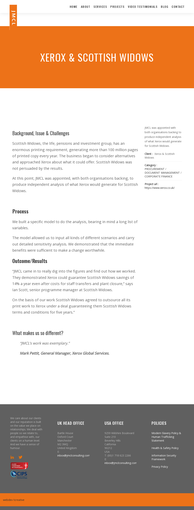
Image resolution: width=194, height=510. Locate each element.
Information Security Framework (164, 457)
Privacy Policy (160, 466)
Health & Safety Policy (165, 448)
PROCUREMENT (155, 169)
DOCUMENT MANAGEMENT (162, 172)
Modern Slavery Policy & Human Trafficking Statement (166, 436)
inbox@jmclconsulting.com (73, 455)
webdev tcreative (13, 500)
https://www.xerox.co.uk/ (160, 188)
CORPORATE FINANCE (158, 176)
